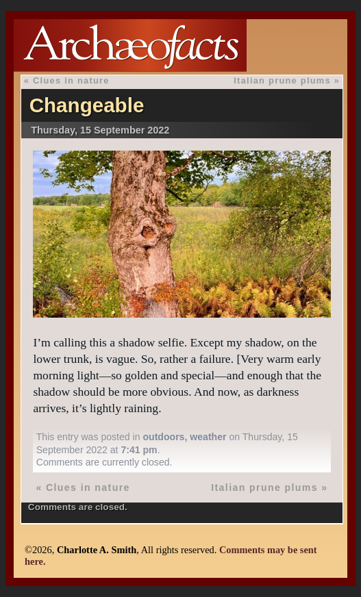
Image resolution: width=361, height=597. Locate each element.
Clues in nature (71, 80)
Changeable (87, 105)
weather (208, 436)
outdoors (163, 436)
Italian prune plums (282, 80)
